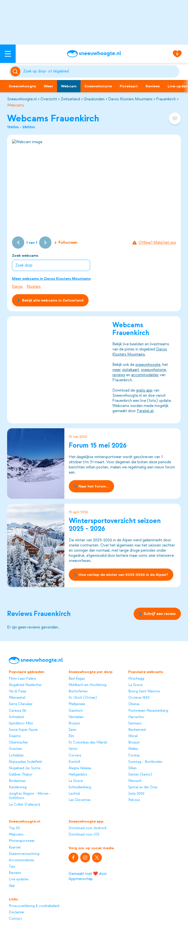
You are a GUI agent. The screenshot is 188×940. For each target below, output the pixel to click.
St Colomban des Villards (88, 742)
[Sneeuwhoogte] (94, 53)
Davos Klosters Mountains (130, 99)
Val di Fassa (17, 691)
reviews (119, 374)
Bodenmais (17, 781)
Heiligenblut (78, 774)
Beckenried (137, 730)
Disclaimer (16, 912)
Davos (17, 286)
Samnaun (134, 723)
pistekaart (131, 369)
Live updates (18, 879)
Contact (15, 919)
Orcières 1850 (139, 698)
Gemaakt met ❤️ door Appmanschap (88, 876)
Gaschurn (76, 710)
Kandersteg (18, 787)
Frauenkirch (166, 99)
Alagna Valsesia (80, 768)
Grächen (15, 749)
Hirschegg (136, 678)
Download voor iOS (84, 834)
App (12, 885)
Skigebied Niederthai (25, 685)
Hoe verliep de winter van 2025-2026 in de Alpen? (121, 574)
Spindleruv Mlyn (21, 723)
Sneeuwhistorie (98, 86)
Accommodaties (21, 860)
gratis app (144, 390)
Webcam (69, 86)
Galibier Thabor (21, 774)
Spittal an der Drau (142, 787)
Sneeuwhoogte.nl (22, 99)
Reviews (153, 86)
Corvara (75, 755)
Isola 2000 (136, 793)
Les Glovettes (79, 800)
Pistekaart (129, 86)
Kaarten (15, 847)
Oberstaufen (18, 742)
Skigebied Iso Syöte (24, 768)
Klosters (34, 286)
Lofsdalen (16, 755)
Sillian (132, 768)
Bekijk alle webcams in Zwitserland (50, 300)
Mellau (133, 749)
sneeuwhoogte (148, 364)
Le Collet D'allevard (24, 804)
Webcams (15, 105)
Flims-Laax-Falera (22, 678)
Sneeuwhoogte (22, 86)
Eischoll (74, 762)
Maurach (134, 781)
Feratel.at (145, 410)
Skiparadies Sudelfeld (25, 762)
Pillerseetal (17, 698)
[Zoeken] (100, 71)
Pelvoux (134, 800)
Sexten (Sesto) (140, 774)
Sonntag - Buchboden (145, 762)
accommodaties (145, 374)
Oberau (134, 704)
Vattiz (73, 749)
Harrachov (136, 717)
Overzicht (48, 99)
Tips (12, 866)
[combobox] (100, 71)
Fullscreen (66, 242)
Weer (48, 86)
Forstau (134, 755)
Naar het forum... (91, 486)
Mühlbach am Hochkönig (87, 685)
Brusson (74, 723)
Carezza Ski (17, 710)
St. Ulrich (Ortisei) (83, 698)
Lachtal (74, 793)
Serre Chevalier (21, 704)
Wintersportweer (22, 841)
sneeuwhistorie (153, 369)
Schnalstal (16, 717)
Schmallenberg (80, 787)
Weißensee (77, 704)
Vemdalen (76, 717)
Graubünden (94, 99)
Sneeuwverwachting (24, 854)
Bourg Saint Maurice (144, 691)
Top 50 (14, 828)
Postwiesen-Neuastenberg (148, 710)
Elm (71, 736)
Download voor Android (87, 828)
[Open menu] (8, 54)
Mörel (133, 736)
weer (117, 369)
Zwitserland (70, 99)
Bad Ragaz (77, 678)
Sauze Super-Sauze (23, 730)
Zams (72, 730)
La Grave (76, 781)
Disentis (15, 736)
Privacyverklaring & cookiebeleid (34, 906)
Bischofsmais (78, 691)
